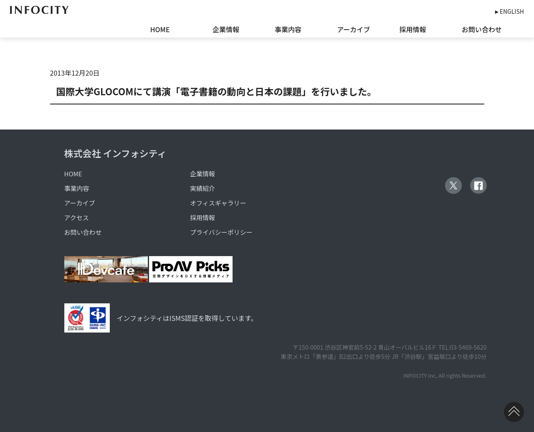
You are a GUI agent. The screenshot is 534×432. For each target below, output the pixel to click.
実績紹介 (202, 188)
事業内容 (288, 29)
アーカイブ (353, 29)
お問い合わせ (482, 29)
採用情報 (413, 29)
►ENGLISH (509, 11)
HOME (160, 29)
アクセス (76, 217)
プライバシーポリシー (221, 232)
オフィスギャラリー (218, 202)
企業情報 (226, 29)
